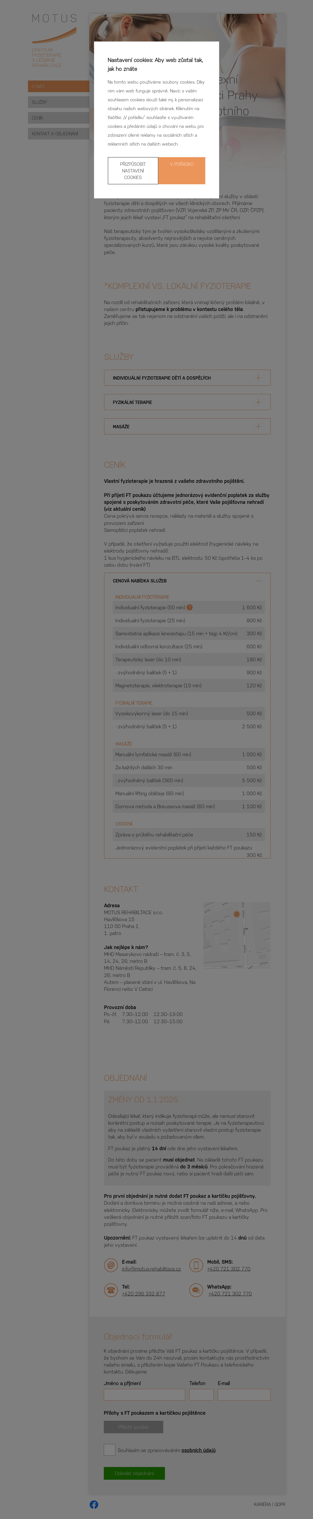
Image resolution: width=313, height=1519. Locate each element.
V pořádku (181, 164)
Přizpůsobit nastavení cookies (133, 170)
